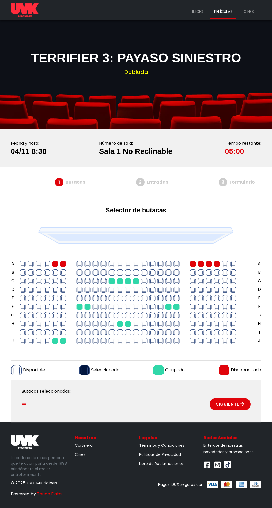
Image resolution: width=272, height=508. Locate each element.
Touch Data (49, 494)
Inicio (197, 11)
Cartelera (84, 445)
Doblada (136, 72)
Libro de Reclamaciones (161, 463)
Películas (223, 11)
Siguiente (230, 404)
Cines (249, 11)
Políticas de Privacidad (160, 454)
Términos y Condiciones (161, 445)
